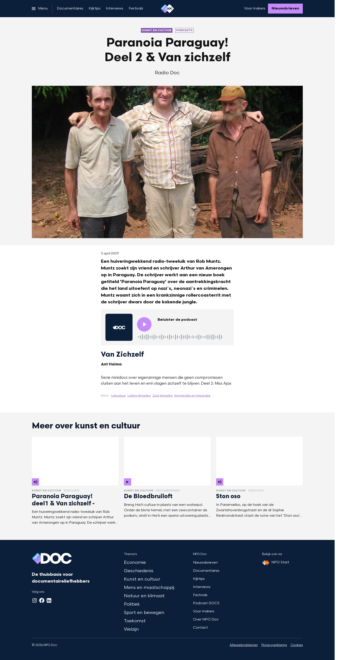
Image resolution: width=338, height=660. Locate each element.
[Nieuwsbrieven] (285, 9)
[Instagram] (34, 600)
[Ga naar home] (167, 8)
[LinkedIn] (49, 600)
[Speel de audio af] (144, 324)
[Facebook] (41, 600)
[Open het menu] (39, 9)
